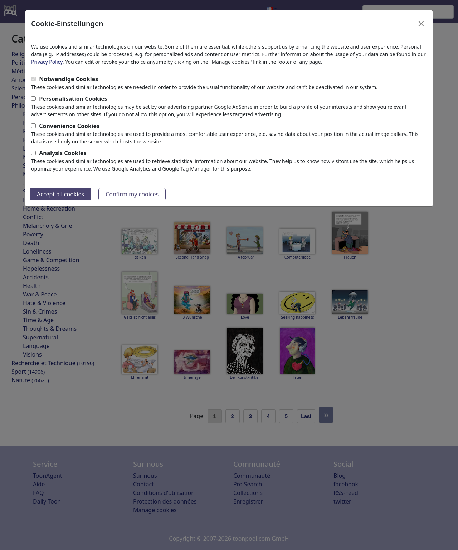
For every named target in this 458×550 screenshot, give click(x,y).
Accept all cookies (60, 194)
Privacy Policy (47, 61)
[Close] (421, 23)
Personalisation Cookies (73, 99)
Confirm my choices (132, 194)
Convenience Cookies (69, 126)
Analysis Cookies (63, 153)
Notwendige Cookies (68, 79)
